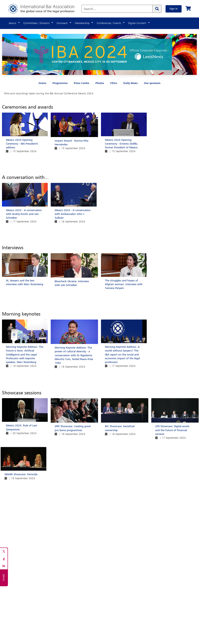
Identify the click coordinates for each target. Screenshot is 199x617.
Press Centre (81, 83)
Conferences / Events (109, 23)
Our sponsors (152, 83)
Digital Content (137, 23)
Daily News (130, 83)
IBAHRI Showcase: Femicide (21, 474)
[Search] (156, 9)
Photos (99, 83)
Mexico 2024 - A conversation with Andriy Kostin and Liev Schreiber (24, 214)
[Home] (45, 8)
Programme (60, 83)
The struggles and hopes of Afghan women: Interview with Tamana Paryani (124, 284)
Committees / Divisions (36, 23)
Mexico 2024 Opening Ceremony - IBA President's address (22, 144)
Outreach (62, 23)
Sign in (173, 8)
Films (113, 83)
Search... (90, 9)
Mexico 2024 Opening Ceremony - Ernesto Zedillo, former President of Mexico (121, 144)
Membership (82, 23)
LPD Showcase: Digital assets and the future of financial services (172, 430)
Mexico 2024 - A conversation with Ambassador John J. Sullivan (72, 214)
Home (42, 83)
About (12, 23)
